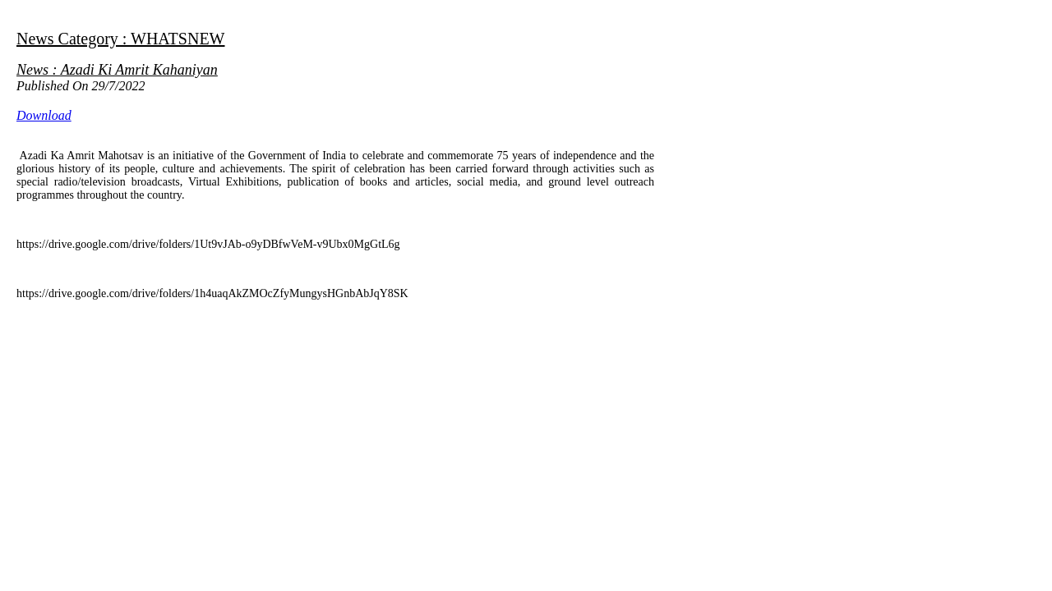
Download (44, 115)
